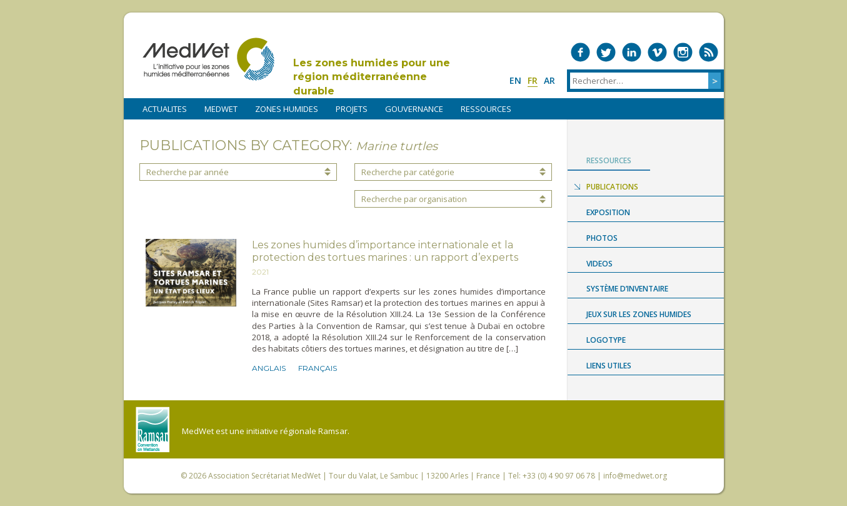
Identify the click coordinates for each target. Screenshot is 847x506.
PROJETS (352, 108)
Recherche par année (187, 172)
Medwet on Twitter (606, 52)
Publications (612, 186)
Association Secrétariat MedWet (264, 475)
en (515, 80)
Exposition (608, 212)
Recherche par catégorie (407, 172)
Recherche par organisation (414, 199)
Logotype (606, 340)
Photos (602, 238)
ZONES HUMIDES (286, 108)
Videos (599, 263)
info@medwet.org (635, 475)
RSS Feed (708, 52)
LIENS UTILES (608, 365)
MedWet (208, 59)
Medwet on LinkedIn (631, 52)
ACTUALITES (165, 108)
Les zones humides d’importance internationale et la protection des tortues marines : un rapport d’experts (385, 251)
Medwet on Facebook (580, 52)
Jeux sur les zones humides (638, 314)
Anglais (269, 368)
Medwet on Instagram (683, 52)
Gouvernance (414, 108)
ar (549, 80)
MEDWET (221, 108)
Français (317, 368)
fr (533, 80)
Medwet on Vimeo (657, 52)
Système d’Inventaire (627, 288)
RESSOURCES (486, 108)
